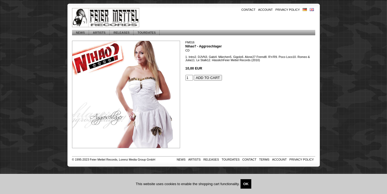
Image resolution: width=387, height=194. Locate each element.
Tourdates (147, 32)
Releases (122, 32)
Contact (248, 9)
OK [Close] (246, 184)
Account (265, 9)
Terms (264, 159)
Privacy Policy (287, 9)
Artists (99, 32)
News (80, 32)
